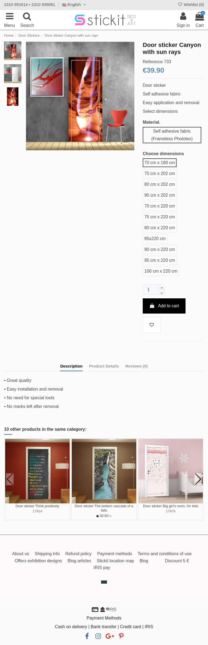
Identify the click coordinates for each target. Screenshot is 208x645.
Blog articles (79, 560)
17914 (37, 511)
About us (20, 553)
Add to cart (164, 306)
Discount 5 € (177, 560)
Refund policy (78, 553)
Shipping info (47, 553)
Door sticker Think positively (37, 506)
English (74, 4)
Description (71, 366)
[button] (97, 516)
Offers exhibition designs (38, 560)
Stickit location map (115, 560)
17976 (171, 511)
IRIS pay (101, 567)
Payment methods (114, 553)
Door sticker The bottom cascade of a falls (104, 508)
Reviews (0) (136, 366)
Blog (143, 560)
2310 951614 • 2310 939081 (29, 4)
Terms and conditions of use (164, 553)
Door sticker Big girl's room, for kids (170, 506)
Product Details (104, 366)
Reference (153, 61)
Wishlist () (190, 4)
